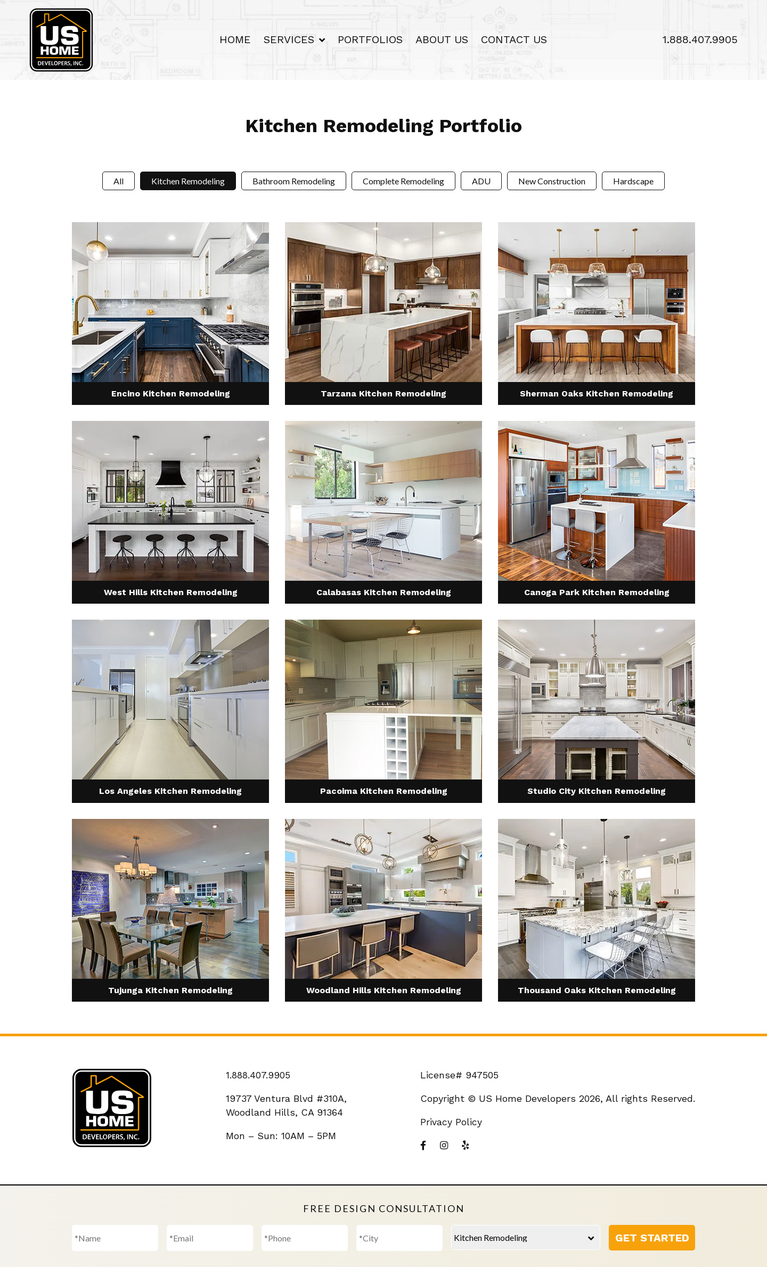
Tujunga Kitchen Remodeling (170, 990)
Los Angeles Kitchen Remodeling (170, 791)
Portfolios (370, 39)
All (118, 181)
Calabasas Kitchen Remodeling (383, 592)
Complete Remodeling (403, 181)
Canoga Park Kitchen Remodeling (597, 592)
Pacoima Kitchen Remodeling (383, 791)
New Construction (551, 181)
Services (289, 39)
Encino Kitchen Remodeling (170, 393)
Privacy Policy (451, 1121)
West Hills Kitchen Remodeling (171, 592)
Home (235, 39)
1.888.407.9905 (700, 39)
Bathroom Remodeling (293, 181)
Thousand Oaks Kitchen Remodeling (597, 990)
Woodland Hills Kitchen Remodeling (383, 990)
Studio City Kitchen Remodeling (596, 791)
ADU (481, 181)
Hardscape (633, 181)
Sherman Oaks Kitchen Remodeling (596, 393)
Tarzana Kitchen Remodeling (383, 393)
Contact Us (514, 39)
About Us (441, 39)
